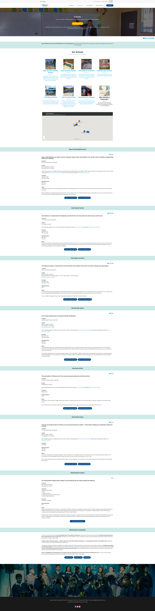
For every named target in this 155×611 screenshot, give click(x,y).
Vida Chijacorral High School (55, 172)
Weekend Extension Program (48, 277)
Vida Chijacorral (78, 227)
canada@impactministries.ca (98, 600)
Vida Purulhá (79, 387)
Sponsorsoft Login (104, 1)
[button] (109, 5)
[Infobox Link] (50, 70)
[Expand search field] (111, 1)
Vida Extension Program (83, 172)
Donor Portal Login (97, 1)
